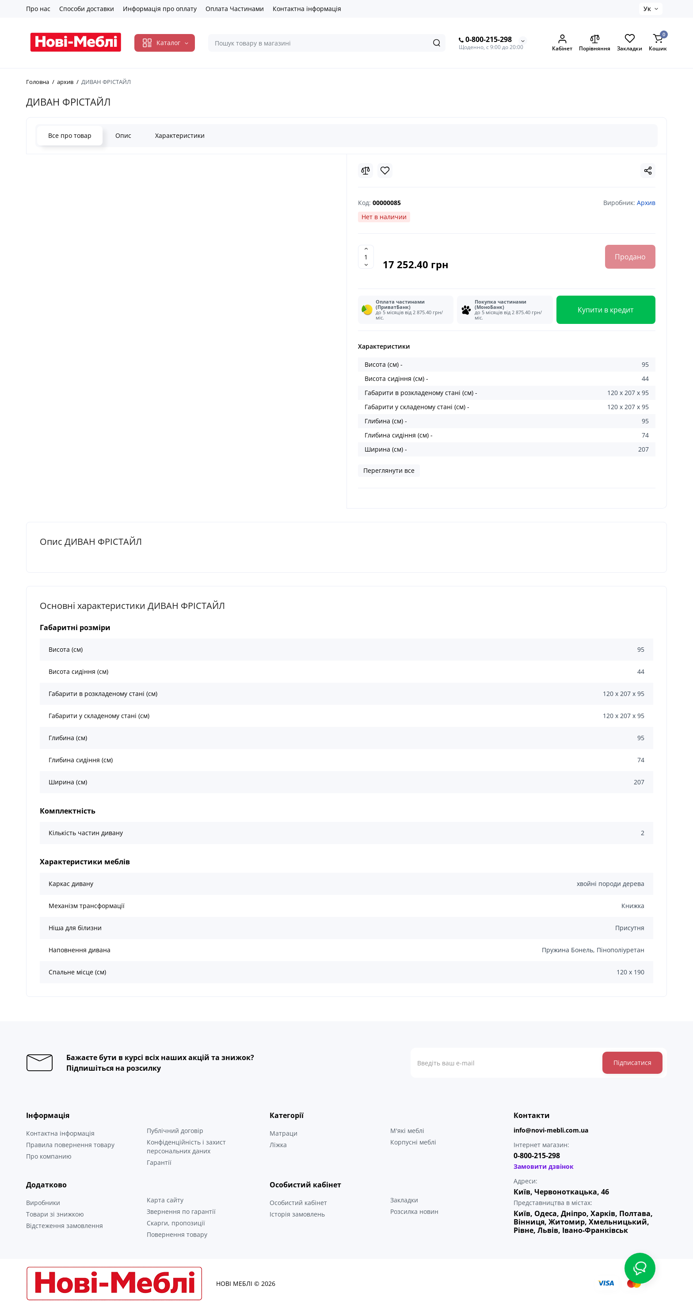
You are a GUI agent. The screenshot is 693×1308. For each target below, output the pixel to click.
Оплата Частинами (235, 8)
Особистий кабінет (298, 1202)
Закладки (404, 1200)
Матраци (283, 1133)
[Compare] (365, 170)
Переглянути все (389, 470)
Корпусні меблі (413, 1142)
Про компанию (49, 1156)
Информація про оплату (160, 8)
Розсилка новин (414, 1211)
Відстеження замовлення (64, 1225)
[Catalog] (164, 43)
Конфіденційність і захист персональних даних (186, 1146)
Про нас (38, 8)
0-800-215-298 (485, 40)
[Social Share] (647, 170)
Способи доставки (86, 8)
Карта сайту (165, 1200)
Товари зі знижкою (55, 1214)
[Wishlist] (384, 170)
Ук (647, 8)
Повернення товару (177, 1234)
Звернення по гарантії (181, 1211)
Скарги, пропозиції (176, 1223)
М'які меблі (407, 1130)
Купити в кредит (606, 310)
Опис (123, 135)
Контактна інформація (307, 8)
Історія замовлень (297, 1214)
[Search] (437, 43)
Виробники (43, 1202)
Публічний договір (175, 1130)
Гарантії (159, 1162)
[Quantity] (366, 257)
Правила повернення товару (70, 1145)
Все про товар (69, 135)
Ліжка (278, 1145)
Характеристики (180, 135)
